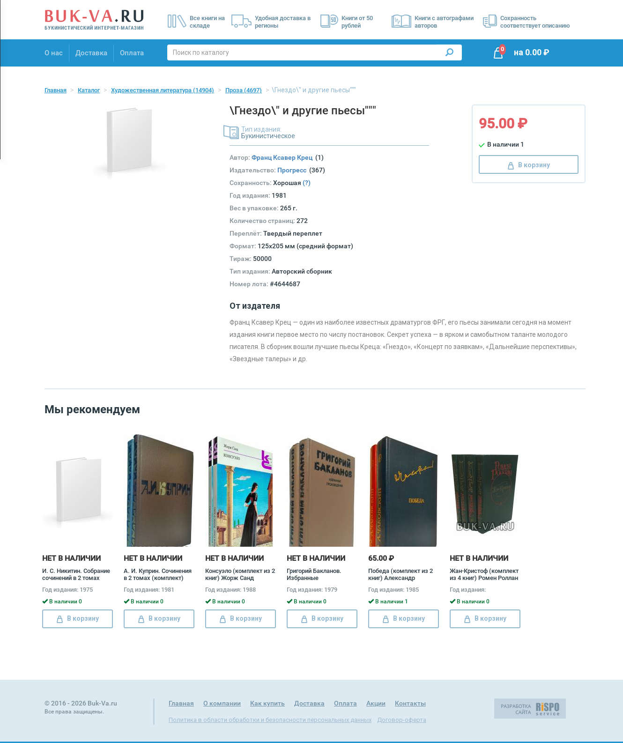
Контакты (410, 703)
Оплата (132, 53)
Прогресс (293, 170)
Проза (243, 90)
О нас (53, 53)
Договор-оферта (401, 719)
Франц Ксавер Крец (283, 157)
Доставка (91, 53)
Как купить (267, 703)
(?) (307, 182)
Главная (55, 90)
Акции (376, 703)
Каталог (89, 90)
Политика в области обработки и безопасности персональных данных (270, 719)
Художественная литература (162, 90)
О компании (222, 703)
